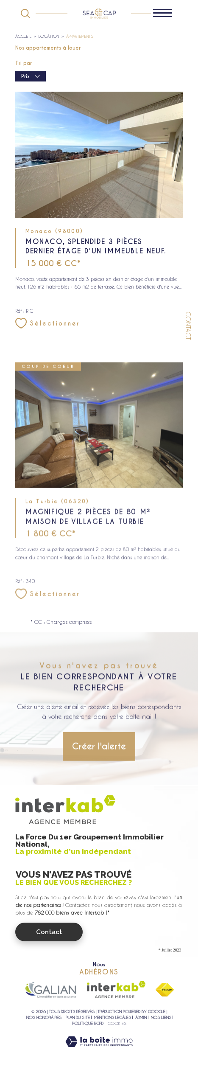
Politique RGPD (87, 1023)
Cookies (117, 1023)
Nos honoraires (43, 1017)
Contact (188, 326)
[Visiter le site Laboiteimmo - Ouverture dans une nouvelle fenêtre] (99, 1050)
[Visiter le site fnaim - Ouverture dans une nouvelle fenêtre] (165, 989)
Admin (141, 1017)
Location (49, 36)
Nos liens (161, 1017)
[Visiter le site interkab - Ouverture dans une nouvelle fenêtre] (116, 989)
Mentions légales (112, 1017)
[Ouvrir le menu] (167, 13)
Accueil (23, 36)
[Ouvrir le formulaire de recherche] (25, 13)
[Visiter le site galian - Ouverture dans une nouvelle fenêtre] (50, 990)
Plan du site (78, 1017)
